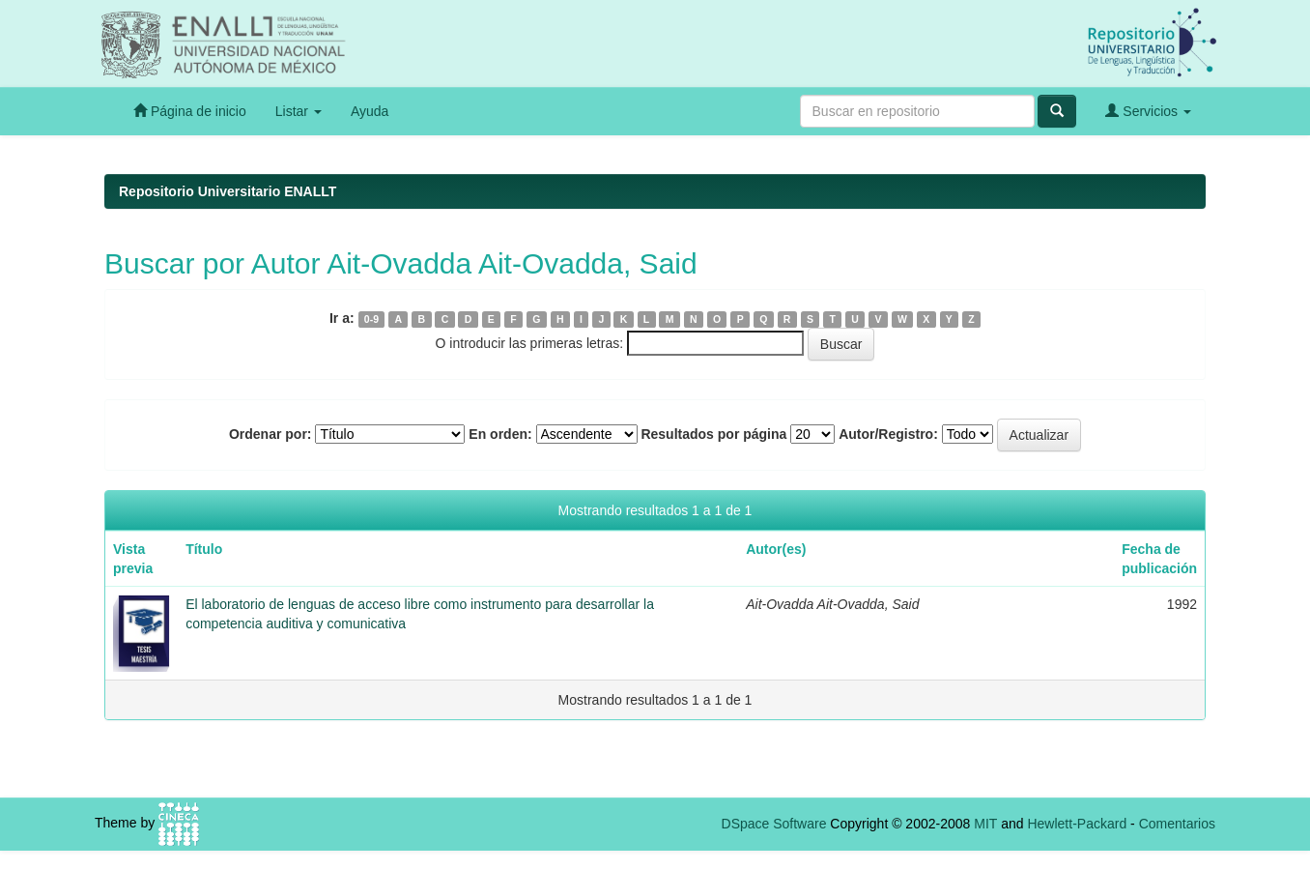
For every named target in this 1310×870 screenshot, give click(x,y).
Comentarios (1177, 823)
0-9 (371, 319)
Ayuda (369, 111)
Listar (298, 111)
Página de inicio (189, 110)
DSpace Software (774, 823)
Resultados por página (713, 434)
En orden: (500, 434)
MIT (985, 823)
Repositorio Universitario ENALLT (227, 191)
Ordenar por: (270, 434)
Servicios (1148, 110)
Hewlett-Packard (1076, 823)
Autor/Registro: (888, 434)
